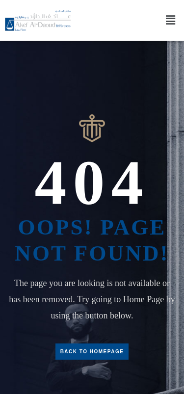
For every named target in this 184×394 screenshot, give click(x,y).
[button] (170, 20)
